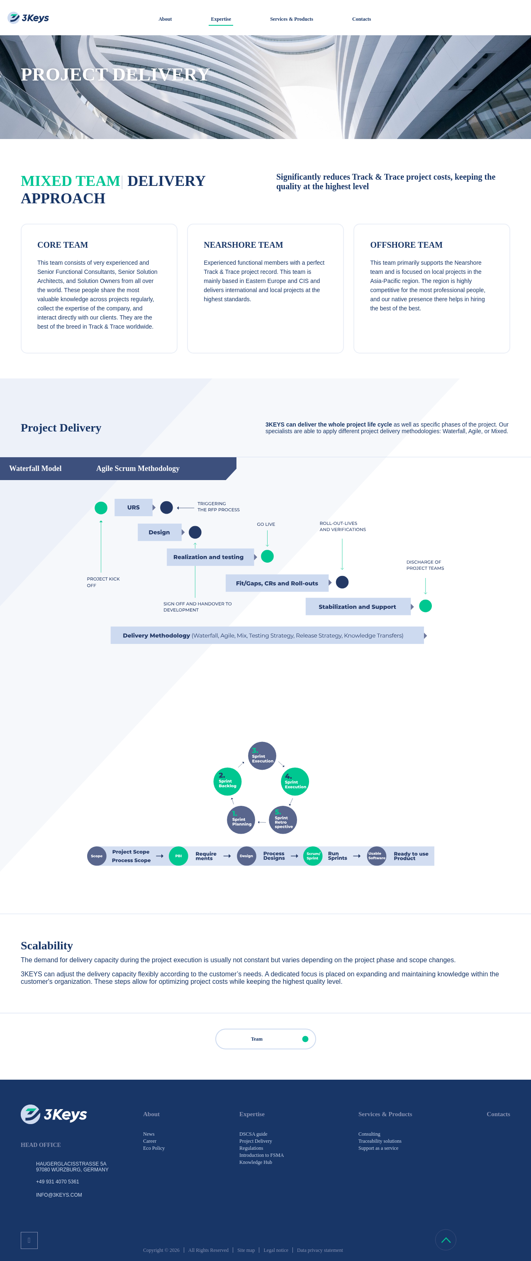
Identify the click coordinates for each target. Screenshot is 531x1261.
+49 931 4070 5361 (57, 1182)
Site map (246, 1250)
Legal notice (275, 1250)
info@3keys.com (59, 1195)
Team (283, 1039)
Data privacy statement (320, 1250)
